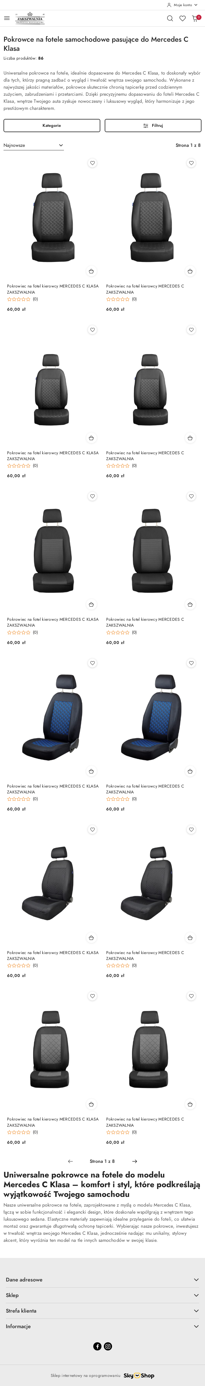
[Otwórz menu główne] (7, 18)
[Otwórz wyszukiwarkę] (170, 18)
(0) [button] (35, 299)
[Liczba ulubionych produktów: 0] (182, 18)
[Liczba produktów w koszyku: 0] (195, 18)
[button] (22, 299)
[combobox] (34, 145)
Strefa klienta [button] (102, 1310)
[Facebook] (97, 1346)
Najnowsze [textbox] (14, 145)
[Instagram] (108, 1346)
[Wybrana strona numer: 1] (102, 1161)
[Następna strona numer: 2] (134, 1161)
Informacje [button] (102, 1326)
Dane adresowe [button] (102, 1279)
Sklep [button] (102, 1295)
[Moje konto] (182, 5)
